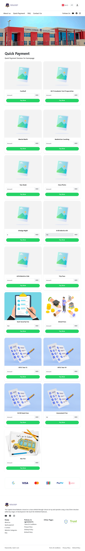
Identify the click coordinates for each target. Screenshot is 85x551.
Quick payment (9, 525)
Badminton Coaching (62, 149)
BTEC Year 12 (23, 377)
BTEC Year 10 (62, 377)
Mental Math (23, 149)
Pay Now (23, 101)
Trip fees (62, 286)
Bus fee (23, 469)
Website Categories (11, 530)
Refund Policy (28, 532)
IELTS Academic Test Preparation (62, 91)
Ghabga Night (23, 241)
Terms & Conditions (30, 524)
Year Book (23, 195)
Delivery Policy (28, 529)
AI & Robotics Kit (62, 241)
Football (23, 91)
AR (72, 5)
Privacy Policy (28, 527)
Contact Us (37, 13)
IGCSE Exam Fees (23, 423)
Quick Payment (19, 13)
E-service (7, 527)
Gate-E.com (15, 548)
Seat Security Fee (23, 332)
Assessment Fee (62, 423)
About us (7, 13)
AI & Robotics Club (23, 286)
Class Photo (62, 195)
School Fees (62, 332)
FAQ (29, 13)
